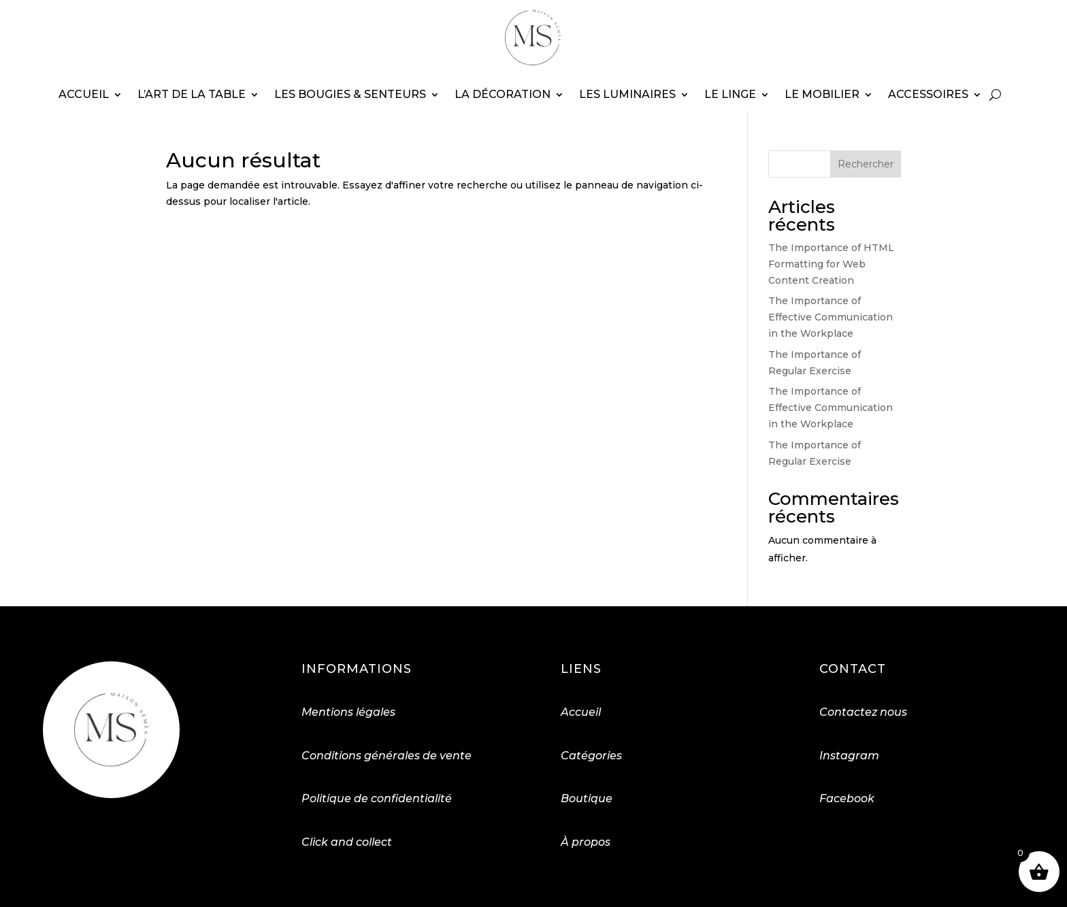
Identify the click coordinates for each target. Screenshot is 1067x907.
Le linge (730, 94)
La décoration (503, 94)
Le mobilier (822, 94)
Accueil (84, 94)
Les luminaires (627, 94)
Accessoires (928, 94)
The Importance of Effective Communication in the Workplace (830, 317)
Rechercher (865, 164)
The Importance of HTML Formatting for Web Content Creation (831, 264)
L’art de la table (191, 94)
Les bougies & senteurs (350, 94)
